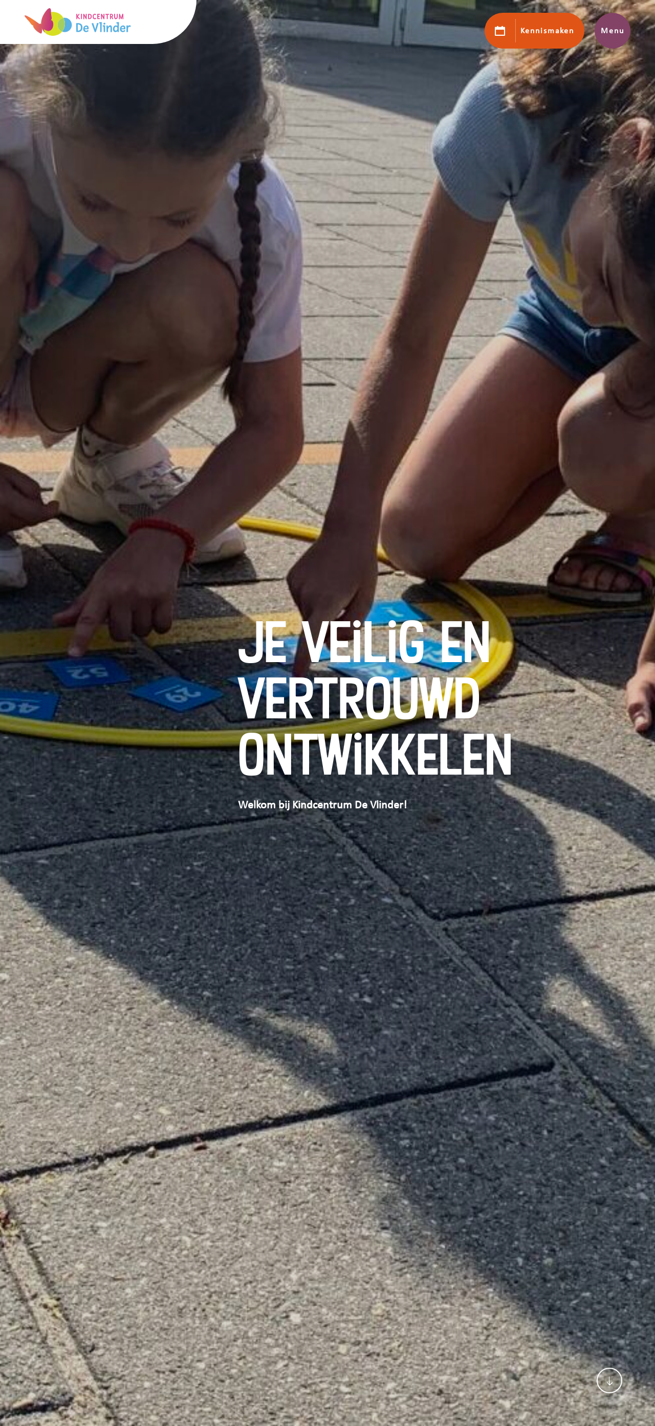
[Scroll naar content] (609, 1380)
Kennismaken (547, 31)
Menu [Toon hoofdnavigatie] (612, 31)
